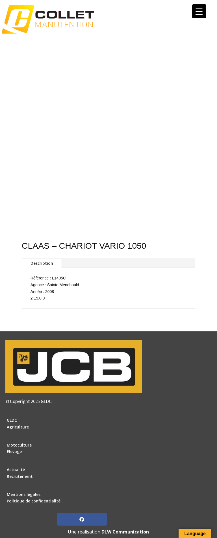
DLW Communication (125, 532)
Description (42, 263)
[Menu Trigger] (199, 11)
